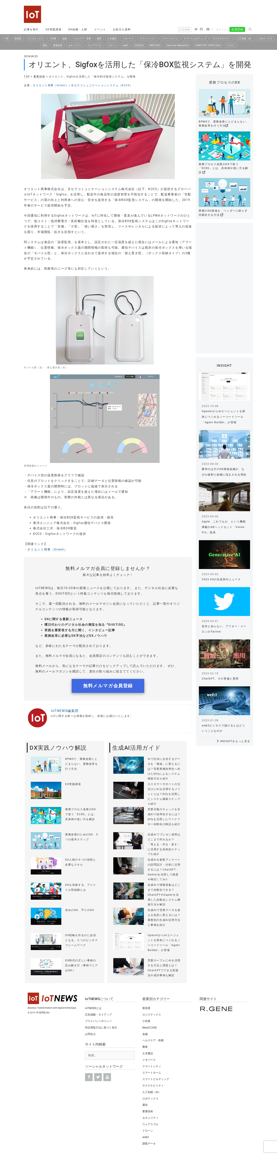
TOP (27, 76)
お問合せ (90, 1034)
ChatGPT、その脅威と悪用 (220, 678)
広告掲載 (185, 29)
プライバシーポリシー (98, 1021)
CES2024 (139, 45)
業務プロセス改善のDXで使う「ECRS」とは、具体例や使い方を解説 (223, 168)
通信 (45, 45)
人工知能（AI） (245, 38)
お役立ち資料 (122, 29)
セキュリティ (75, 45)
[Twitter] (98, 1077)
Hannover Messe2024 (177, 45)
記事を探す (31, 29)
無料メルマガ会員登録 (108, 685)
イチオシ (231, 45)
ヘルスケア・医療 (82, 38)
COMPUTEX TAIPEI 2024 (207, 45)
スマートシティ (148, 38)
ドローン (112, 45)
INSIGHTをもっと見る (235, 741)
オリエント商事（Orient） (51, 85)
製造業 (18, 38)
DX (7, 38)
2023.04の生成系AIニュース (221, 579)
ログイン (221, 29)
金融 (64, 38)
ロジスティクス (35, 38)
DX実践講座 (54, 29)
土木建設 (112, 38)
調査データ (149, 1143)
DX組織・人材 (77, 29)
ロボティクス (265, 38)
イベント (100, 29)
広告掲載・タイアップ (98, 1014)
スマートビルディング (195, 38)
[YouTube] (107, 1077)
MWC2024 (155, 45)
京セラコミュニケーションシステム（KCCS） (102, 85)
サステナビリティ (222, 38)
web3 (125, 45)
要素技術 (57, 45)
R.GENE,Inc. (43, 1012)
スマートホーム (170, 38)
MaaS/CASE (149, 1027)
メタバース (128, 38)
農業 (99, 38)
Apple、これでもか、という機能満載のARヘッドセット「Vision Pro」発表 (224, 527)
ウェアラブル (95, 45)
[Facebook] (89, 1077)
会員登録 (237, 29)
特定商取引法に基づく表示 (101, 1027)
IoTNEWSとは (93, 1008)
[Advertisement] (183, 14)
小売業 (52, 38)
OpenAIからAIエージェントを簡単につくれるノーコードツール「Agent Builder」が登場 (223, 417)
